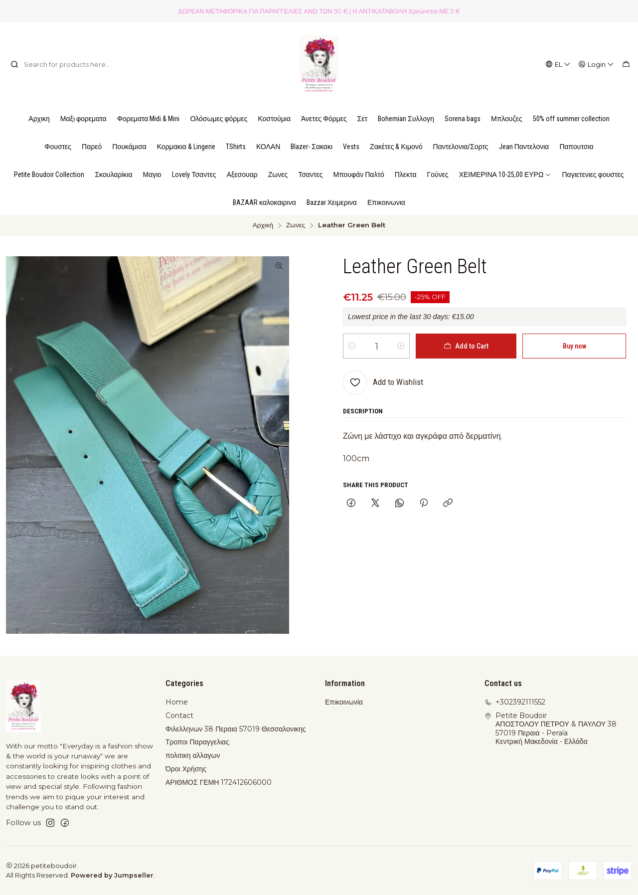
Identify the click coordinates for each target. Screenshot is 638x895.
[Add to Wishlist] (383, 382)
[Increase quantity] (400, 346)
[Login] (596, 64)
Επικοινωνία (344, 702)
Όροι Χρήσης (185, 768)
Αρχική (263, 225)
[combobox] (61, 64)
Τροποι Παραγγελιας (197, 741)
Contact (179, 715)
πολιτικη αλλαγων (192, 755)
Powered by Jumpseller (112, 875)
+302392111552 (514, 702)
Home (176, 702)
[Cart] (626, 64)
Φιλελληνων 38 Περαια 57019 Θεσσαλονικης (235, 728)
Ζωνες (295, 225)
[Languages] (558, 64)
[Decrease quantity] (351, 346)
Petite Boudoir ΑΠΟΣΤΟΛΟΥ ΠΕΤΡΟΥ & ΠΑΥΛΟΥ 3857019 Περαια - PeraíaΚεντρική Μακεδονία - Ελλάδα (550, 728)
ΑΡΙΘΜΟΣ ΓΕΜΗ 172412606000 (218, 782)
